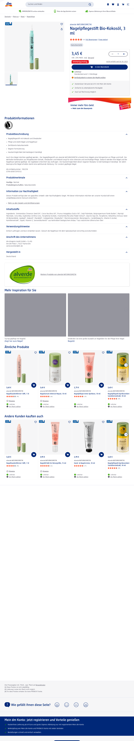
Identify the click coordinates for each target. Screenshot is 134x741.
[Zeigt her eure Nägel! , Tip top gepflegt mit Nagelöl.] (35, 318)
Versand (91, 58)
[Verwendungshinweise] (67, 227)
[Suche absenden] (90, 4)
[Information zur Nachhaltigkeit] (67, 191)
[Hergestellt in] (67, 252)
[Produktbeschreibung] (67, 134)
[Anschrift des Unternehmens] (67, 237)
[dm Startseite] (9, 4)
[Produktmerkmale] (67, 178)
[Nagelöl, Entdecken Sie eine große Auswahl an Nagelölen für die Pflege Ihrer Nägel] (98, 318)
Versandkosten (40, 685)
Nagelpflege (31, 16)
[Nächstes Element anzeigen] (126, 365)
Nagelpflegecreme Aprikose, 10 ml (87, 394)
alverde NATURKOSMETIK (81, 25)
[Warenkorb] (123, 4)
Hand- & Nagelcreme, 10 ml (84, 463)
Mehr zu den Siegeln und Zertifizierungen (24, 203)
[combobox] (59, 4)
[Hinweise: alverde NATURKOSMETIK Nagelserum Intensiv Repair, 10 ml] (44, 401)
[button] (128, 4)
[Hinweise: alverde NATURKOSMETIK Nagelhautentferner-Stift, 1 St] (10, 401)
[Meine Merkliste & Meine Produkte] (113, 4)
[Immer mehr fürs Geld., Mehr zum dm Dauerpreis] (99, 107)
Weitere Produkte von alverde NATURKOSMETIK (41, 275)
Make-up (16, 16)
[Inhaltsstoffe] (67, 209)
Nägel (23, 16)
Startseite (8, 16)
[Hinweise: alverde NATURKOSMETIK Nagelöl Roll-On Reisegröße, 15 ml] (44, 471)
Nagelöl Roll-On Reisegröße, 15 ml (53, 463)
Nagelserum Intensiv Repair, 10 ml (53, 394)
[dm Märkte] (108, 4)
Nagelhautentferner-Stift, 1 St (17, 394)
